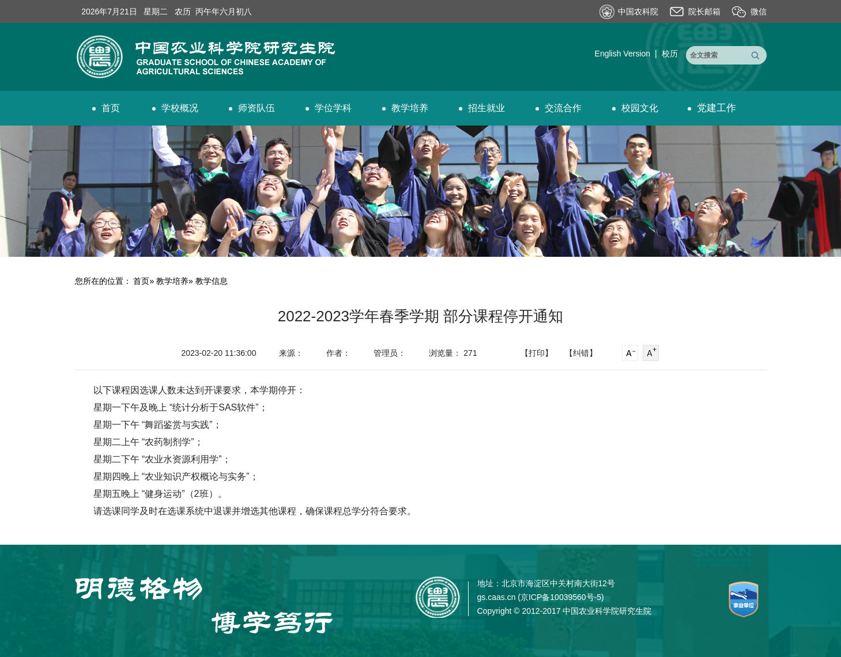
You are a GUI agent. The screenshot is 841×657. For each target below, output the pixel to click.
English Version (623, 53)
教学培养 (405, 108)
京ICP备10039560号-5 (561, 597)
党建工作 (712, 107)
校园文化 (635, 108)
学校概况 (175, 108)
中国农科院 (638, 11)
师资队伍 (252, 108)
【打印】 (537, 353)
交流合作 (558, 108)
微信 (759, 11)
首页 (106, 108)
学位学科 (329, 108)
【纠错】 (581, 353)
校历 (670, 53)
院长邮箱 (704, 11)
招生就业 (482, 108)
